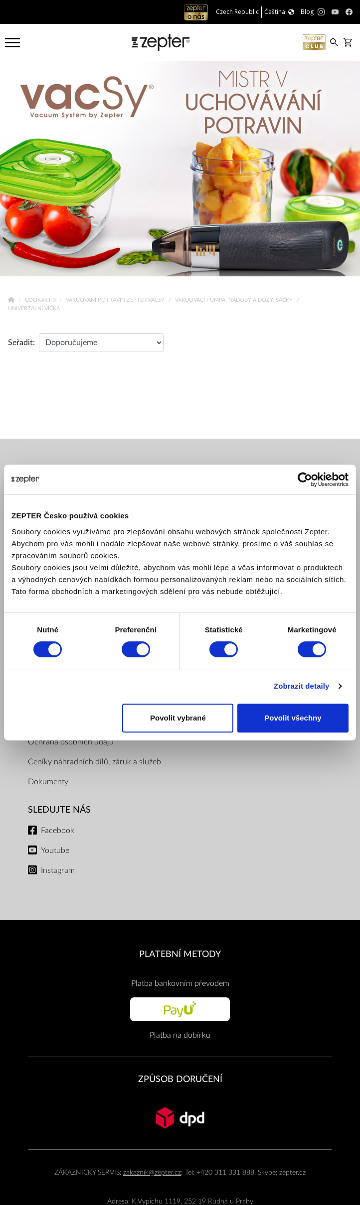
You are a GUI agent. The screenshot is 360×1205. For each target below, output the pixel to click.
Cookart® (41, 300)
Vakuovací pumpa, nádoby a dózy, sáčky (234, 300)
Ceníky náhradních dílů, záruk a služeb (94, 762)
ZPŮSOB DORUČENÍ (180, 1079)
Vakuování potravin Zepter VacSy (116, 300)
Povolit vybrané (178, 718)
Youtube (55, 850)
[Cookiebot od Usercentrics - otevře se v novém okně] (305, 479)
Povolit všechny (292, 718)
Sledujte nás (59, 810)
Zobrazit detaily (302, 686)
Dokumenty (48, 782)
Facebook (57, 831)
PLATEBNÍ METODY (180, 954)
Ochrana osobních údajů (71, 742)
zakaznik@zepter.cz (152, 1172)
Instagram (58, 870)
